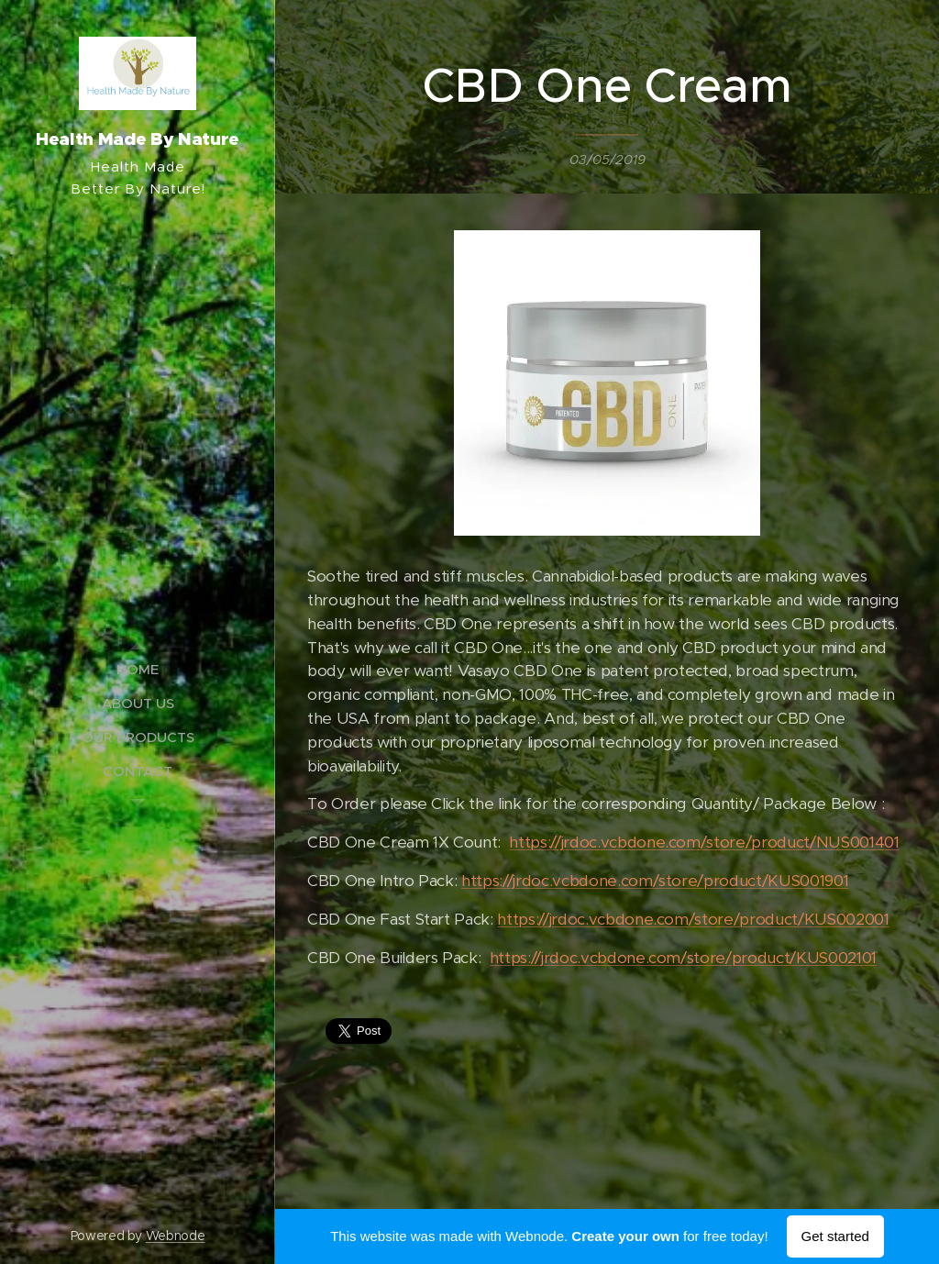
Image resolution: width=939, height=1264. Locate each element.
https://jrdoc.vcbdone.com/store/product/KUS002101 (683, 958)
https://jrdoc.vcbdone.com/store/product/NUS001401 (704, 843)
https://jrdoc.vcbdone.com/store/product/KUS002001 (693, 919)
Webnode (175, 1235)
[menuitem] (138, 669)
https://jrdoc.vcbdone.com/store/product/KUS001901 (654, 881)
